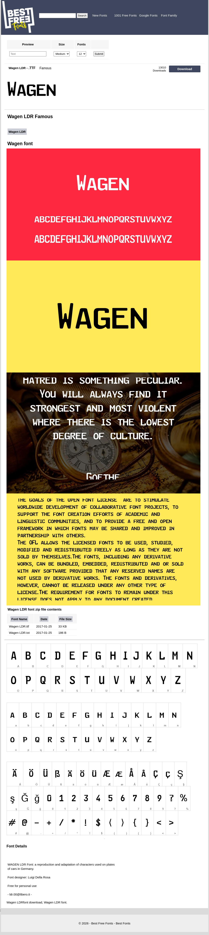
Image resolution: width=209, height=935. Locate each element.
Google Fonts (148, 15)
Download (184, 69)
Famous (45, 68)
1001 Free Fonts (125, 15)
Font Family (169, 15)
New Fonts (99, 15)
